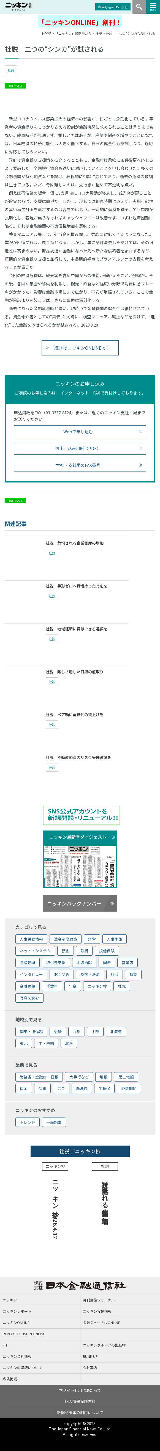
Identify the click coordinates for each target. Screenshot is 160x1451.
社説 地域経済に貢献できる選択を (76, 628)
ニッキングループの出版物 (104, 1345)
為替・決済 (90, 974)
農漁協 (82, 1088)
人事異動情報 (31, 939)
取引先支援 (56, 962)
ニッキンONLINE (16, 1322)
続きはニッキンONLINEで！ (82, 347)
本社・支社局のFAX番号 (78, 465)
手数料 (52, 986)
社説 (98, 33)
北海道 (116, 1031)
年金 (73, 986)
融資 (84, 950)
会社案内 (90, 1367)
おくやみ (61, 974)
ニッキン (10, 1300)
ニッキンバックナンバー (74, 903)
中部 (95, 1031)
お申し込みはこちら (113, 6)
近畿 (58, 1031)
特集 (133, 974)
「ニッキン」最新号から (73, 33)
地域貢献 (84, 962)
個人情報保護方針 (80, 1401)
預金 (65, 950)
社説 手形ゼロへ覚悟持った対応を (76, 586)
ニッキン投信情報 (97, 1311)
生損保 (104, 1088)
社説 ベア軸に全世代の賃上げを (75, 714)
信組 (42, 1088)
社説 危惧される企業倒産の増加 (75, 543)
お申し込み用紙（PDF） (78, 448)
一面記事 (54, 1122)
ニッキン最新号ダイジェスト (78, 837)
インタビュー (31, 974)
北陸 (69, 1043)
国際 (107, 962)
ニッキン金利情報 (17, 1356)
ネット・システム (35, 950)
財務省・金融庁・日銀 (39, 1077)
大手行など (79, 1077)
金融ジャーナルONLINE (101, 1322)
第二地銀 (126, 1077)
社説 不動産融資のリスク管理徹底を (78, 757)
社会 (114, 974)
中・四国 (46, 1043)
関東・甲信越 (31, 1031)
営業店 (127, 962)
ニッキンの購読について (22, 1367)
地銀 (103, 1077)
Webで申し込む (78, 431)
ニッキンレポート (17, 1311)
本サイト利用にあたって (80, 1390)
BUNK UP (90, 1356)
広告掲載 (10, 1378)
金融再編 (27, 986)
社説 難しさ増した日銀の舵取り (75, 671)
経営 (92, 939)
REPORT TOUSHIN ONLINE (24, 1333)
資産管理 (27, 962)
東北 (24, 1043)
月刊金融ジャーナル (99, 1300)
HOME (46, 33)
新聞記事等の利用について (80, 1412)
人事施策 (114, 939)
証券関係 (129, 1088)
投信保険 (107, 950)
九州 (76, 1031)
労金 (61, 1088)
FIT (5, 1345)
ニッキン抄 (97, 986)
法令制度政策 (65, 939)
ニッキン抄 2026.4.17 (55, 1207)
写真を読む (29, 998)
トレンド (27, 1122)
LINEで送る (15, 86)
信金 (24, 1088)
